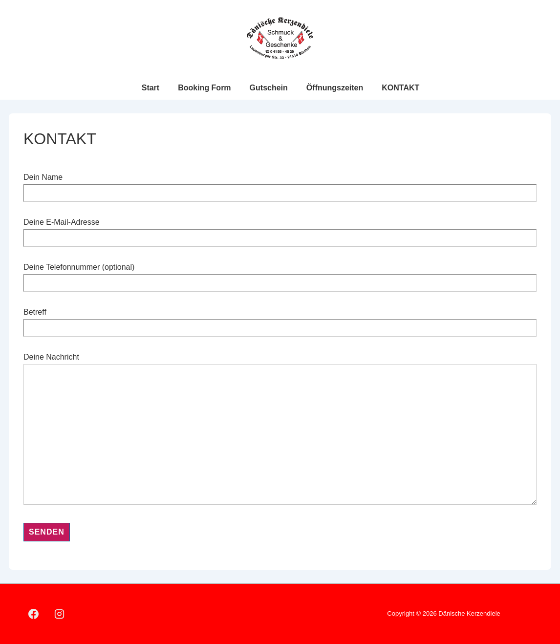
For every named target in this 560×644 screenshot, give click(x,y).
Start (150, 88)
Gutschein (269, 88)
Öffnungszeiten (334, 88)
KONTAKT (400, 88)
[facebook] (33, 614)
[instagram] (59, 614)
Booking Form (204, 88)
